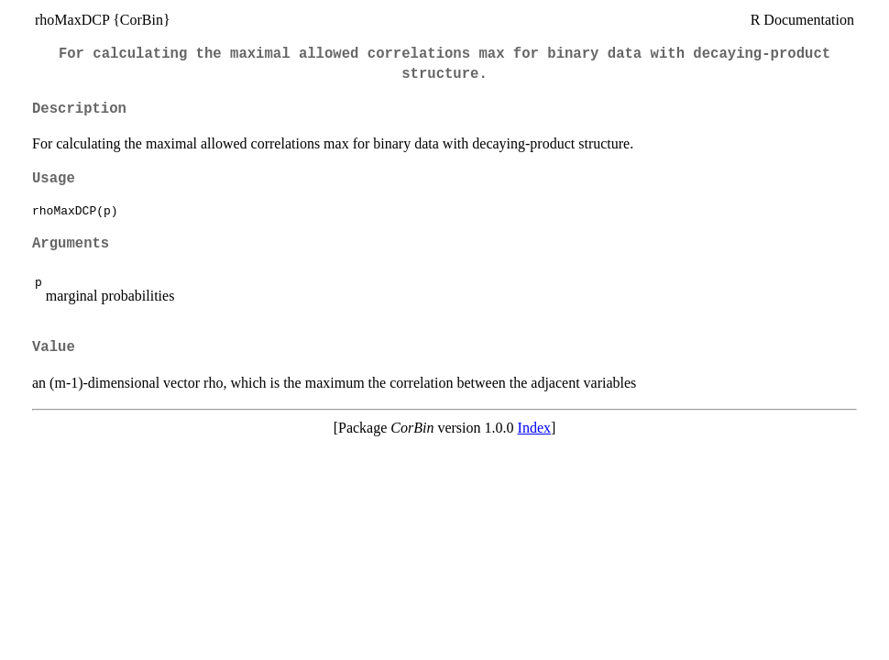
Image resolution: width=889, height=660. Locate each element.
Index (534, 427)
